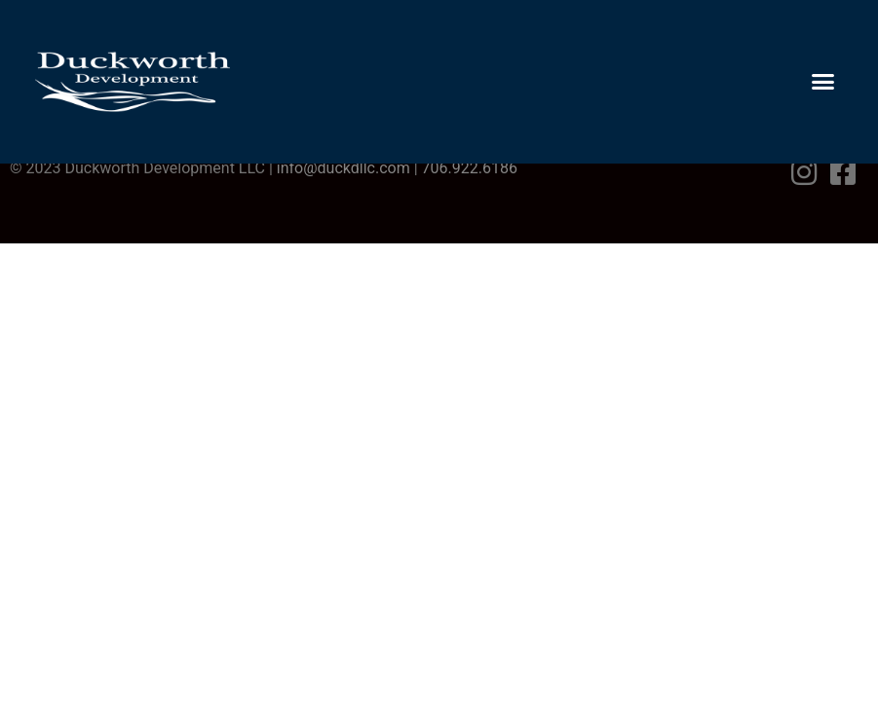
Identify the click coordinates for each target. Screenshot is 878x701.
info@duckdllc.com (343, 168)
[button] (823, 81)
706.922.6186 (469, 168)
